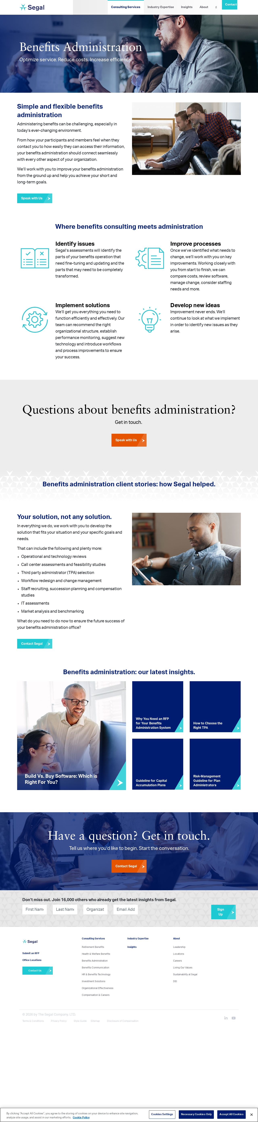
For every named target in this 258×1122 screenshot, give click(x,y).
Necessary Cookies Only (196, 1114)
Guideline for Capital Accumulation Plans (151, 783)
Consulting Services (125, 7)
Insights (186, 7)
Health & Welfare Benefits (96, 954)
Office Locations (31, 960)
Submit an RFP (30, 953)
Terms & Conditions (33, 1021)
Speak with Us (36, 198)
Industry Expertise (161, 7)
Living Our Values (182, 967)
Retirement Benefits (93, 947)
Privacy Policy (59, 1021)
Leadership (179, 947)
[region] (129, 1115)
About (204, 7)
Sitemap (95, 1021)
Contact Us (40, 971)
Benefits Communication (95, 967)
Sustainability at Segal (185, 974)
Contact (231, 4)
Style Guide (80, 1021)
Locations (178, 954)
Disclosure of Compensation (122, 1021)
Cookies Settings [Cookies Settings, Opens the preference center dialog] (162, 1114)
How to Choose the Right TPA (207, 725)
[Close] (251, 1114)
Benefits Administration (95, 961)
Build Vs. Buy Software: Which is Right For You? (61, 779)
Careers (177, 961)
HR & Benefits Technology (96, 974)
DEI (175, 981)
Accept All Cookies (231, 1114)
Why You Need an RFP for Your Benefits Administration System (153, 723)
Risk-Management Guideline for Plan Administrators (207, 781)
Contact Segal (36, 644)
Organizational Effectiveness (97, 988)
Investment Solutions (93, 981)
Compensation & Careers (95, 995)
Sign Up (226, 912)
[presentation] (162, 909)
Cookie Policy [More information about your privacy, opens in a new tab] (81, 1117)
